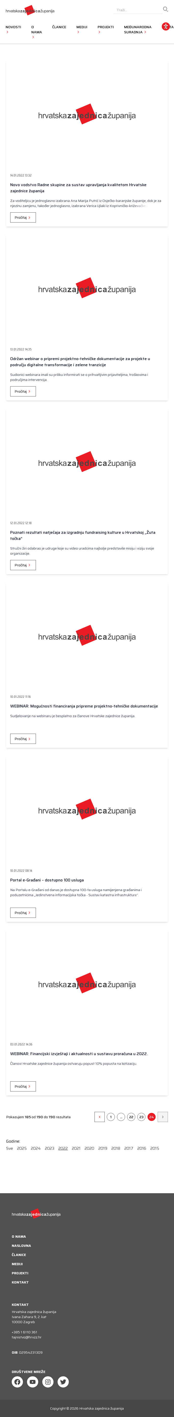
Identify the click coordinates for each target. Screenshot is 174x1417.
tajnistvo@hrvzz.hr (27, 1337)
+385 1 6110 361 (24, 1332)
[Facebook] (17, 1382)
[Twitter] (63, 1382)
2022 (63, 1148)
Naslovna (21, 1245)
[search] (166, 9)
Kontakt (20, 1282)
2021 (76, 1148)
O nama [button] (36, 31)
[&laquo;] (100, 1117)
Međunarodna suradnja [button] (138, 29)
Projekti (20, 1273)
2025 (22, 1148)
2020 (89, 1148)
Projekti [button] (106, 29)
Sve (9, 1148)
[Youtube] (32, 1382)
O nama (19, 1236)
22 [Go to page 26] (131, 1117)
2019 (102, 1148)
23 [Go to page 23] (141, 1117)
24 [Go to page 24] (151, 1117)
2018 (115, 1148)
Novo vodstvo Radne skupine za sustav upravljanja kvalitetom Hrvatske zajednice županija (78, 188)
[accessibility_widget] (166, 26)
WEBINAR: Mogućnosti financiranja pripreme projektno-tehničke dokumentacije (84, 706)
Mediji (17, 1264)
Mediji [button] (81, 29)
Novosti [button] (13, 29)
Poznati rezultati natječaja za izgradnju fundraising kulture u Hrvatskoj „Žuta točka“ (82, 535)
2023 (49, 1148)
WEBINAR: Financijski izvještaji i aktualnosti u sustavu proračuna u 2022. (79, 1054)
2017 (128, 1148)
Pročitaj (23, 217)
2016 (141, 1148)
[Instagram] (47, 1382)
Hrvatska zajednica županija (101, 1408)
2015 (154, 1148)
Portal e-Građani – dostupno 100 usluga (47, 880)
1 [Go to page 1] (111, 1117)
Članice (59, 27)
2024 (36, 1148)
